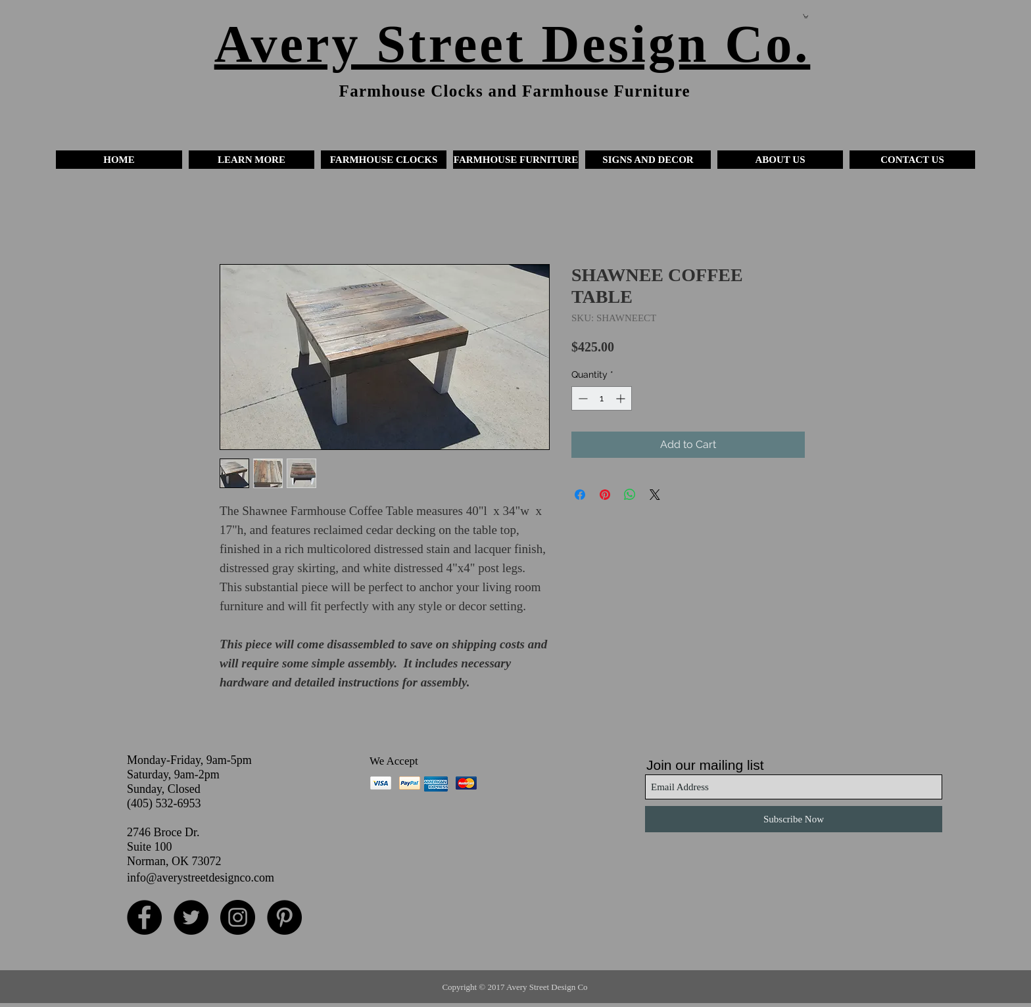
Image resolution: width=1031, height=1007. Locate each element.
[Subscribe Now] (793, 819)
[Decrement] (581, 398)
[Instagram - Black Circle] (237, 917)
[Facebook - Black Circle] (144, 917)
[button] (251, 159)
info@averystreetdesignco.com (200, 877)
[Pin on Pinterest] (605, 495)
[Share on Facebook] (580, 495)
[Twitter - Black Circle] (191, 917)
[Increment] (621, 398)
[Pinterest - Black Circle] (284, 917)
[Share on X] (655, 495)
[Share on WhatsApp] (630, 495)
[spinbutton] (601, 398)
